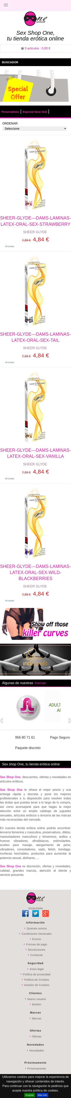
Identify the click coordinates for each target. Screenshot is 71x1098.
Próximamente (36, 1068)
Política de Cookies (36, 979)
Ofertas (36, 1036)
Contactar (36, 955)
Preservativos (10, 111)
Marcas (36, 1018)
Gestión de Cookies (36, 985)
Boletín (36, 1004)
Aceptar (29, 1095)
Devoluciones (36, 949)
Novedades (36, 1050)
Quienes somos (37, 928)
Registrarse (58, 5)
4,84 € (35, 239)
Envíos (36, 939)
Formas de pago (36, 944)
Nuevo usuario (36, 999)
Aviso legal (37, 969)
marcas (40, 683)
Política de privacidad (36, 974)
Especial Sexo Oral (35, 111)
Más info (42, 1095)
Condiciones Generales (37, 933)
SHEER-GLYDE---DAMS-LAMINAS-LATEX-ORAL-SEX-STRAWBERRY (35, 221)
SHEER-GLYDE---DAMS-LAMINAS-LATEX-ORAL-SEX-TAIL (35, 337)
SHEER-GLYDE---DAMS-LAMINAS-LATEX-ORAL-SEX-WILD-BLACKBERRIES (35, 572)
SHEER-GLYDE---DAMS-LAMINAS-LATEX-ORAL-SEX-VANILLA (35, 453)
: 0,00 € (35, 48)
